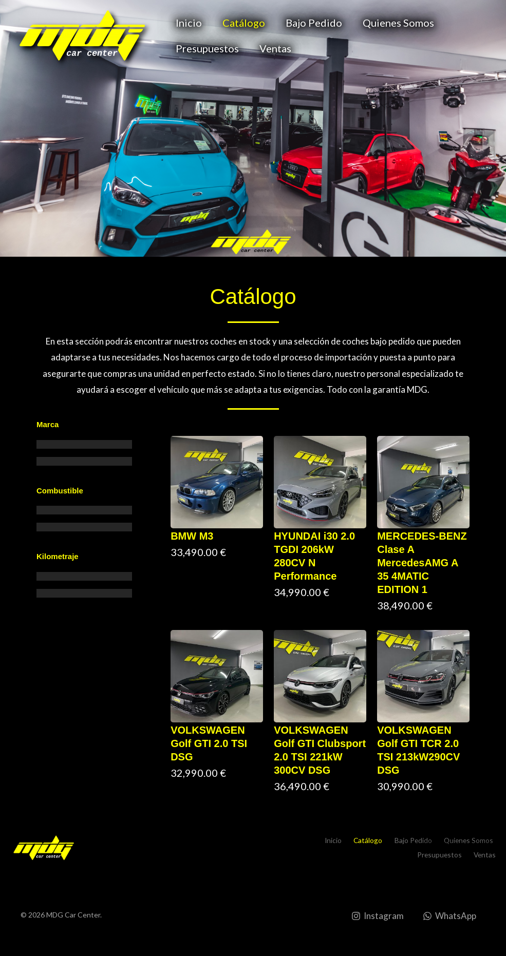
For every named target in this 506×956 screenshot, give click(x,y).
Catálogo (243, 22)
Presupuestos (207, 48)
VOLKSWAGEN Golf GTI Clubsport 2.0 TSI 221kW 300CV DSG (320, 750)
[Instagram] (377, 916)
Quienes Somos (398, 22)
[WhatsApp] (449, 916)
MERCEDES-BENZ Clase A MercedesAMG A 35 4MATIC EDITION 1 (421, 562)
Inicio (189, 22)
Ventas (275, 48)
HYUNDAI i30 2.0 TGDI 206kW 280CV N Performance (314, 556)
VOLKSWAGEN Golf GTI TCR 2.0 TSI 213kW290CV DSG (418, 750)
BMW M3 (192, 536)
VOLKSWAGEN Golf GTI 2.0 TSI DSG (209, 743)
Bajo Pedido (314, 22)
